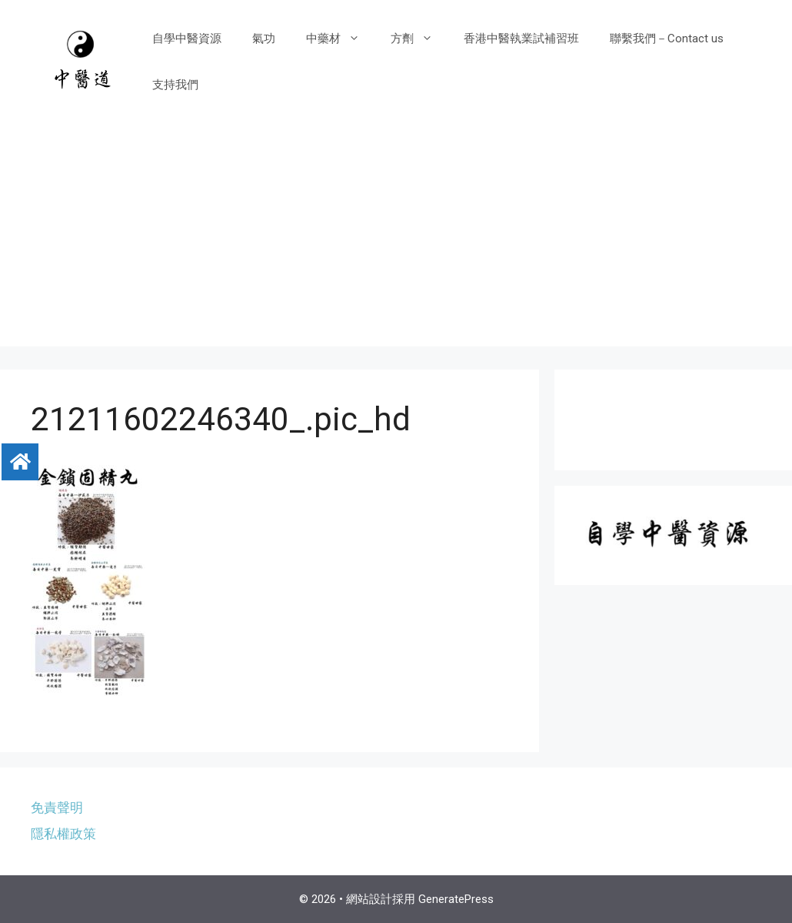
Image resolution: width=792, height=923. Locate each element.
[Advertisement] (396, 238)
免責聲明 (57, 807)
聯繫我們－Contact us (667, 38)
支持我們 (175, 85)
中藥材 (340, 38)
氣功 (263, 38)
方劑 (419, 38)
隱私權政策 (63, 833)
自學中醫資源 (186, 38)
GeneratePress (456, 899)
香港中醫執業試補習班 (521, 38)
